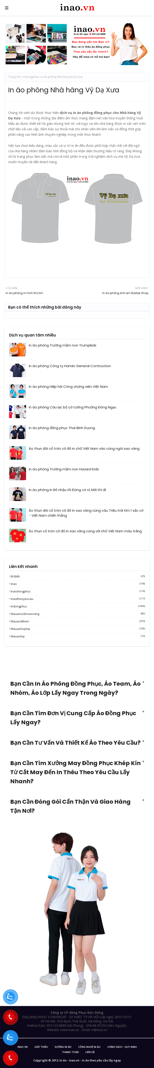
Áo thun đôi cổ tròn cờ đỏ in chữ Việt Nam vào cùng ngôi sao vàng (84, 448)
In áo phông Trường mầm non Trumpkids (62, 345)
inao (78, 584)
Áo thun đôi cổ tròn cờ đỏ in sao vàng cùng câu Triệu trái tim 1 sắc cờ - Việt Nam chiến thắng (86, 513)
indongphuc (31, 77)
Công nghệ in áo (89, 1046)
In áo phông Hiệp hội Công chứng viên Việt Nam (68, 386)
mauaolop (78, 636)
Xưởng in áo (63, 1046)
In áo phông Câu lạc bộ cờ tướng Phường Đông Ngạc (72, 407)
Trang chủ (14, 77)
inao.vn (22, 1046)
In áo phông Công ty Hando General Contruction (70, 365)
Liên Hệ (90, 1052)
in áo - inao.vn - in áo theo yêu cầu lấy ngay (90, 1060)
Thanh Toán (70, 1052)
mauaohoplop (78, 629)
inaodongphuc (78, 591)
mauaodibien (78, 621)
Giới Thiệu (41, 1046)
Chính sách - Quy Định (122, 1046)
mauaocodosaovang (78, 614)
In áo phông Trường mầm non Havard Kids (64, 469)
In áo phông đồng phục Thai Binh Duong (62, 427)
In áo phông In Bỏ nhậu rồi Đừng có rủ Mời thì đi (67, 489)
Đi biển (78, 576)
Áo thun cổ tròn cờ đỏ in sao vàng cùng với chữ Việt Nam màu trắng (85, 531)
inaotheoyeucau (78, 599)
